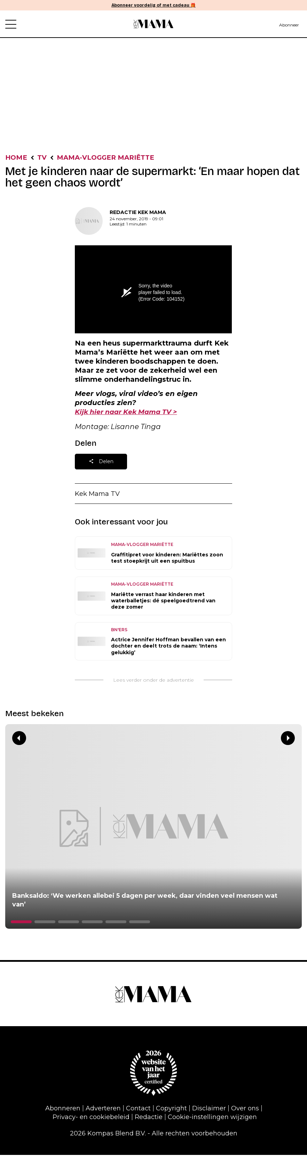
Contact (138, 1111)
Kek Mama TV (99, 495)
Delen (101, 463)
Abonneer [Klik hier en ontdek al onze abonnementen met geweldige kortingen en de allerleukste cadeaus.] (289, 24)
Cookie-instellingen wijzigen (212, 1119)
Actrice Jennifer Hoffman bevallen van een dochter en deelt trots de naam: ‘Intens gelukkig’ (168, 648)
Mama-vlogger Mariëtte (111, 158)
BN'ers (119, 631)
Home (17, 158)
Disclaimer (209, 1111)
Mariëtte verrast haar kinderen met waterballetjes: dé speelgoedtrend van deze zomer (163, 602)
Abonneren (62, 1111)
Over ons (245, 1111)
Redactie (149, 1119)
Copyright (171, 1111)
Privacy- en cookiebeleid (91, 1119)
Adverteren (103, 1111)
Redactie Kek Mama (138, 213)
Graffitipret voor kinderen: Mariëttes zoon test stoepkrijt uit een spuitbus (167, 560)
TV (44, 158)
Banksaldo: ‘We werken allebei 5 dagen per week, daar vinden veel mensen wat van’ (144, 902)
